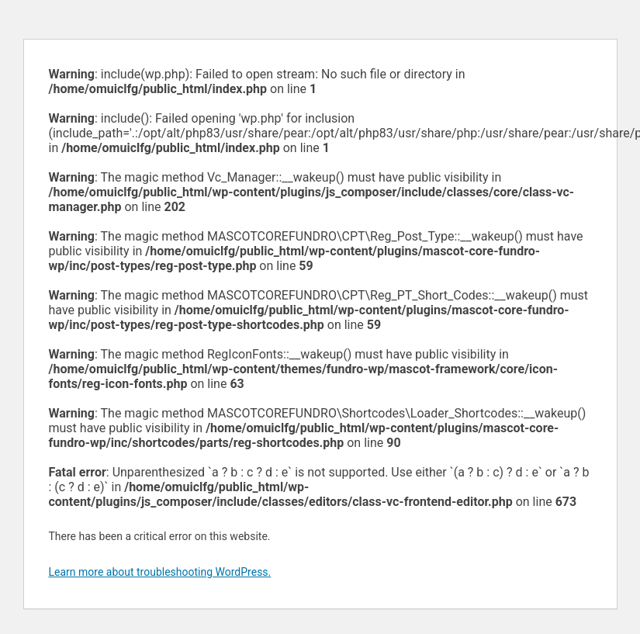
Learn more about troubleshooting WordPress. (160, 572)
